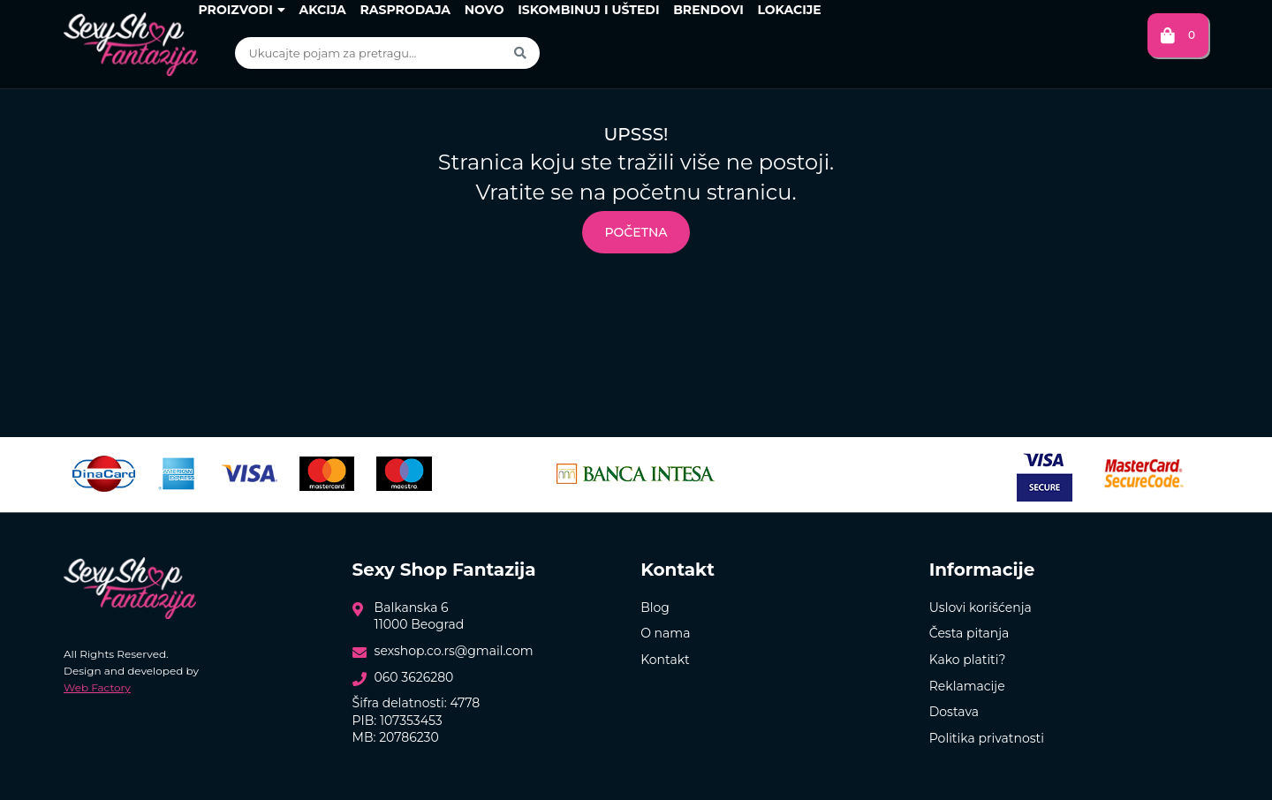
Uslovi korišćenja (980, 607)
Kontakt (665, 660)
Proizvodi (241, 10)
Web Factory (97, 687)
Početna (635, 232)
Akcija (322, 10)
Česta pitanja (969, 633)
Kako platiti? (967, 660)
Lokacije (789, 10)
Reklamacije (967, 686)
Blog (655, 607)
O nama (665, 633)
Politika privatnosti (986, 738)
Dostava (954, 712)
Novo (484, 10)
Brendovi (708, 10)
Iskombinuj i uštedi (588, 10)
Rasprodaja (405, 10)
